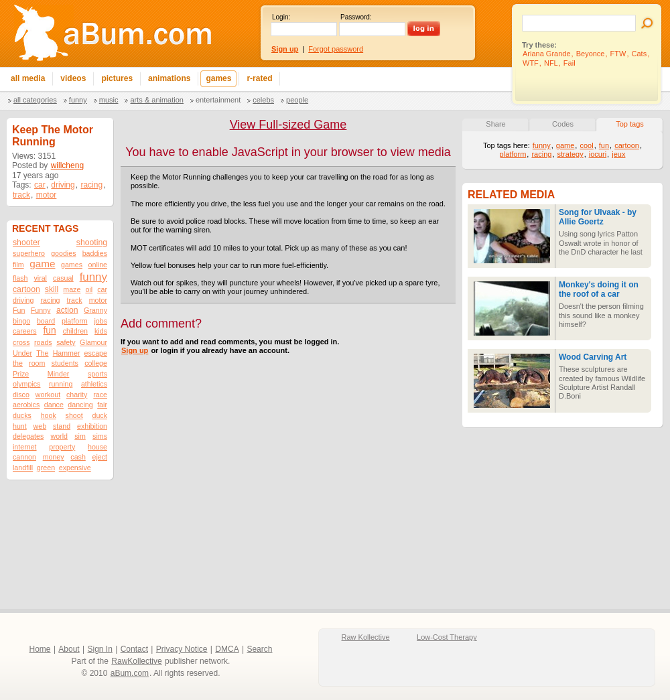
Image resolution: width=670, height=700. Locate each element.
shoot (74, 415)
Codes (563, 124)
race (100, 395)
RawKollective (136, 661)
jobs (100, 321)
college (95, 363)
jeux (618, 154)
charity (76, 395)
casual (63, 278)
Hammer (66, 353)
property (62, 447)
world (58, 436)
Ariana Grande (547, 54)
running (61, 384)
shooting (91, 242)
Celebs (263, 100)
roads (43, 342)
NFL (551, 63)
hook (48, 415)
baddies (94, 253)
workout (48, 395)
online (97, 265)
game (42, 263)
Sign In (100, 649)
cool (586, 145)
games (71, 265)
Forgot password (335, 49)
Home (40, 649)
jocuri (597, 154)
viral (40, 278)
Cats (639, 54)
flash (20, 278)
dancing (80, 405)
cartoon (26, 289)
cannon (24, 457)
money (53, 457)
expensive (75, 468)
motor (46, 195)
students (65, 363)
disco (21, 395)
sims (99, 436)
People (297, 100)
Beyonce (590, 54)
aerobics (26, 405)
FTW (618, 54)
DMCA (227, 649)
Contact (134, 649)
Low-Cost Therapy (447, 637)
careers (25, 331)
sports (97, 374)
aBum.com (130, 673)
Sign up (134, 350)
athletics (94, 384)
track (21, 195)
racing (91, 185)
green (46, 468)
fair (102, 405)
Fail (569, 63)
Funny (78, 100)
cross (21, 342)
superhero (29, 253)
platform (75, 321)
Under (22, 353)
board (46, 321)
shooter (26, 242)
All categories (35, 100)
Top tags (630, 124)
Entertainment (218, 100)
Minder (59, 374)
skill (51, 289)
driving (62, 185)
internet (25, 447)
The (42, 353)
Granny (95, 310)
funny (93, 277)
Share (495, 124)
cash (78, 457)
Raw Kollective (366, 637)
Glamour (93, 342)
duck (99, 415)
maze (71, 289)
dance (54, 405)
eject (99, 457)
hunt (20, 426)
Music (109, 100)
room (37, 363)
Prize (21, 374)
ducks (22, 415)
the (18, 363)
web (40, 426)
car (40, 185)
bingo (21, 321)
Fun (19, 310)
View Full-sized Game (288, 124)
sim (80, 436)
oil (88, 289)
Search (259, 649)
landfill (23, 468)
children (75, 331)
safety (65, 342)
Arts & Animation (156, 100)
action (67, 310)
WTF (531, 63)
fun (50, 331)
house (97, 447)
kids (100, 331)
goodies (63, 253)
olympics (26, 384)
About (68, 649)
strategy (570, 154)
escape (95, 353)
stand (61, 426)
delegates (28, 436)
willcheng (67, 165)
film (18, 265)
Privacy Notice (182, 649)
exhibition (92, 426)
